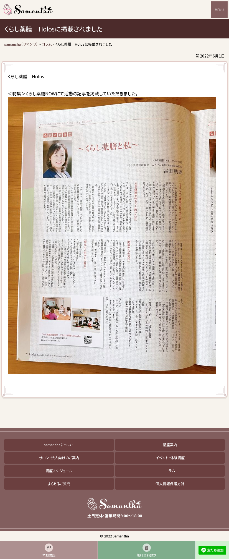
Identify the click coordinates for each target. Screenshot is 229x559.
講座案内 (170, 444)
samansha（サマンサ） (28, 9)
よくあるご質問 (59, 483)
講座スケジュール (59, 470)
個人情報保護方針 (170, 483)
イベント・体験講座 (170, 457)
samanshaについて (59, 444)
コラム (170, 470)
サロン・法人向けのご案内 (59, 457)
